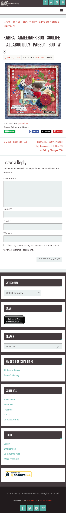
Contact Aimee (11, 419)
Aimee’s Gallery (11, 375)
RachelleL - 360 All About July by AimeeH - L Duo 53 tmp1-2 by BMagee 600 (49, 146)
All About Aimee (12, 370)
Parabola (32, 500)
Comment (10, 178)
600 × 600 (40, 57)
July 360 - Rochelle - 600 (15, 141)
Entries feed (10, 448)
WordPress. (46, 500)
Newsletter (9, 399)
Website (8, 233)
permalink (23, 123)
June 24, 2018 (12, 57)
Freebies (8, 409)
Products (8, 404)
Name (8, 209)
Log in (7, 443)
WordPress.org (11, 458)
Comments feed (12, 453)
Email (7, 221)
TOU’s (7, 414)
